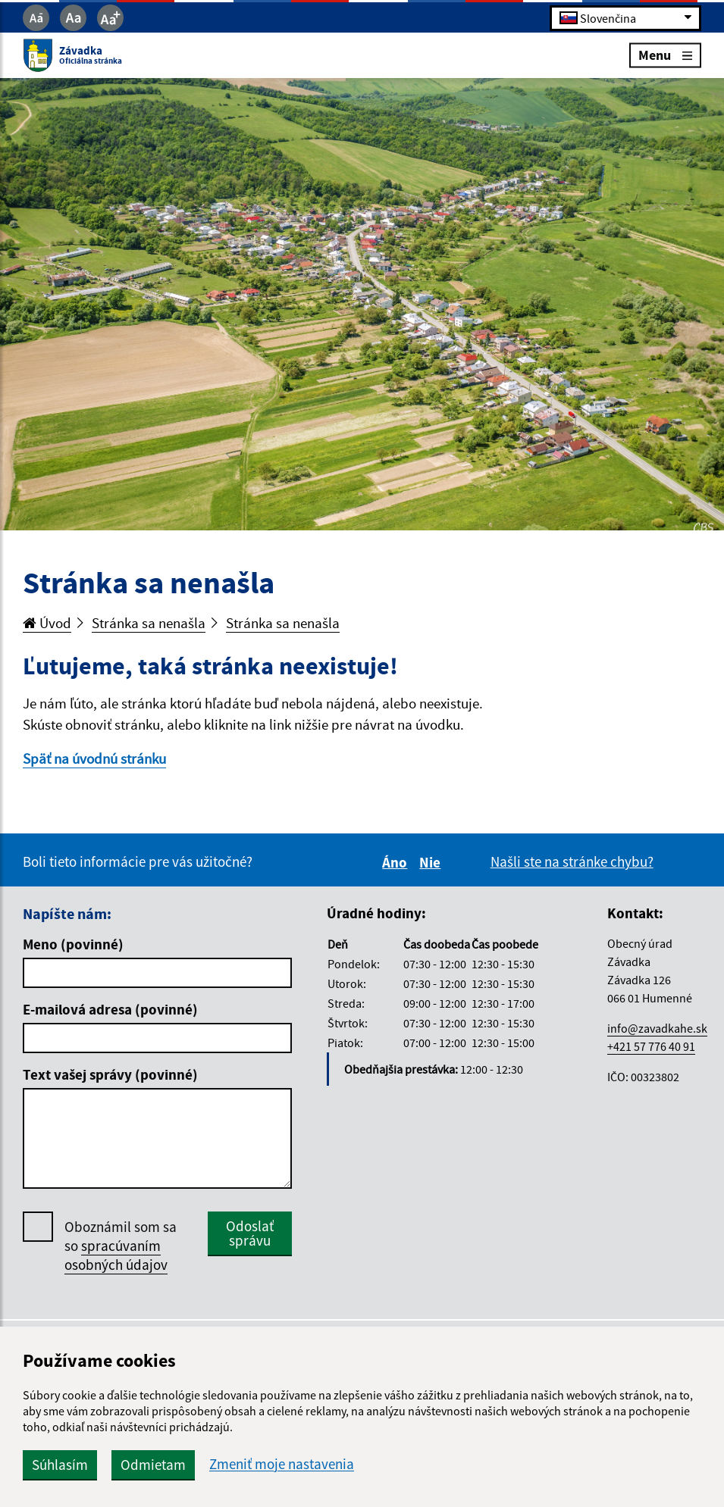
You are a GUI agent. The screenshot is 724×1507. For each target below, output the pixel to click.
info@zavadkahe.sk (657, 1028)
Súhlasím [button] (60, 1464)
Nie (432, 862)
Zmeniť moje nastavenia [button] (281, 1464)
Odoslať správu (250, 1233)
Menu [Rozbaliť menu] (665, 55)
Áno (397, 862)
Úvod (47, 623)
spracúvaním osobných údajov (116, 1255)
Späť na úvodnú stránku (94, 758)
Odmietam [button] (153, 1464)
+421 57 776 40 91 (651, 1046)
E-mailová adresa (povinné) (110, 1009)
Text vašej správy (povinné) (110, 1074)
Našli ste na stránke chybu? (572, 861)
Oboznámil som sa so (120, 1246)
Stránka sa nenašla (148, 623)
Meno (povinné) (73, 944)
